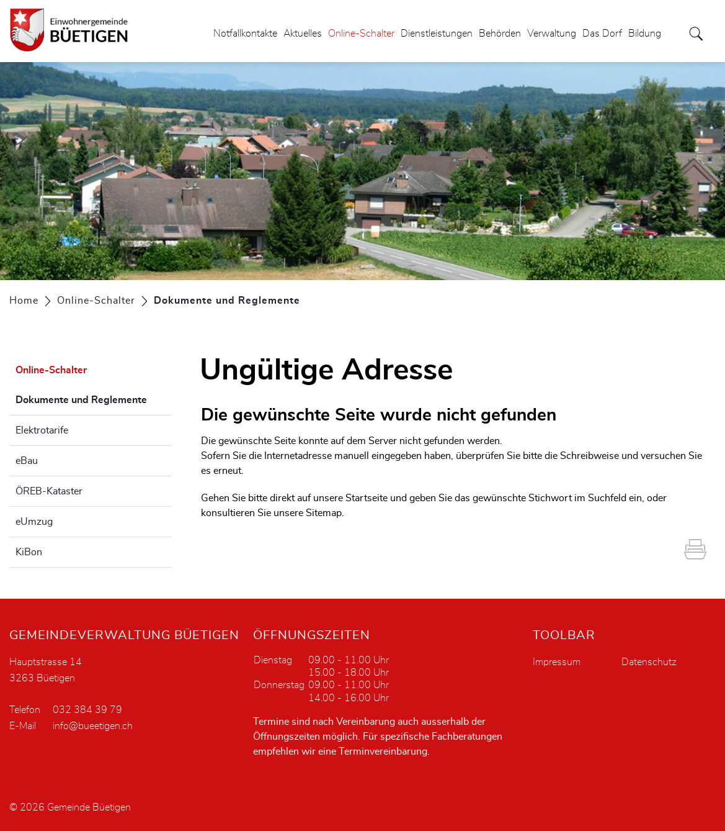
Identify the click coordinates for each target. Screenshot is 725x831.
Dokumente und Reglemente (94, 398)
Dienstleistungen (437, 34)
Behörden (500, 34)
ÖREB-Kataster (49, 491)
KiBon (29, 552)
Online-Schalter (361, 34)
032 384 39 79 (87, 710)
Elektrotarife (42, 430)
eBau (27, 461)
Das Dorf (602, 34)
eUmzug (34, 522)
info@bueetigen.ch (93, 726)
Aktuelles (302, 34)
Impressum (556, 662)
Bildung (644, 34)
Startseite (366, 498)
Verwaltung (551, 34)
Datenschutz (649, 662)
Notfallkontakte (245, 34)
